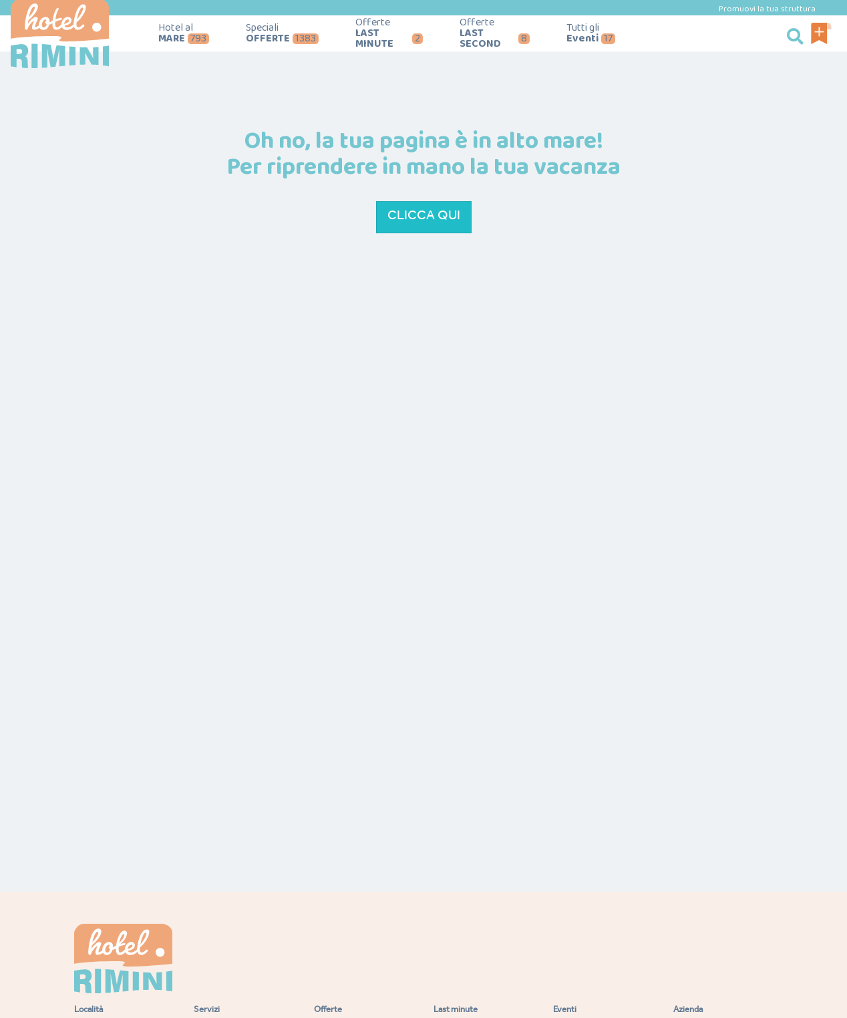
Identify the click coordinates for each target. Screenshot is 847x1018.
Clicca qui (423, 217)
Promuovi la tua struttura (767, 9)
